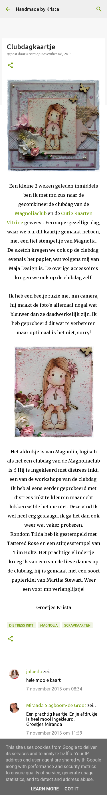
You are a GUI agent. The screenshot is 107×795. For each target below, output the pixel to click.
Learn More (45, 789)
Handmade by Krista (37, 9)
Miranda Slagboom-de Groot (56, 705)
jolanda (34, 671)
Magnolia (49, 625)
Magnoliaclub (31, 213)
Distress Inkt (21, 625)
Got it (71, 789)
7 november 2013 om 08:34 (54, 688)
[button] (10, 66)
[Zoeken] (99, 9)
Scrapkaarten (77, 625)
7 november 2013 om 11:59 (54, 732)
